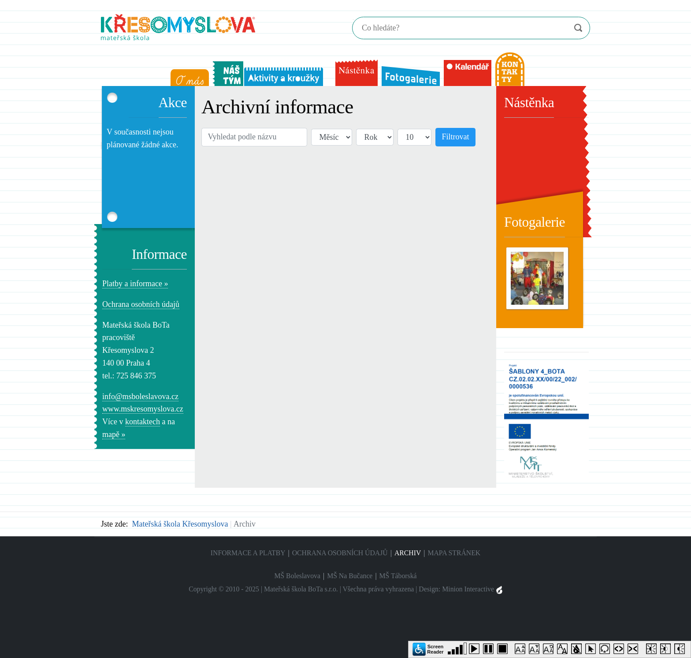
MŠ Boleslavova (297, 575)
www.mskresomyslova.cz (142, 408)
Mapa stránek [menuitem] (453, 553)
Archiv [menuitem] (407, 553)
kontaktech (142, 421)
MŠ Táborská (398, 575)
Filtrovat (455, 136)
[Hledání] (458, 28)
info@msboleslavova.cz (140, 396)
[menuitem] (188, 75)
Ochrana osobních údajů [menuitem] (340, 553)
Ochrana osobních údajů (140, 304)
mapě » (113, 434)
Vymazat (560, 28)
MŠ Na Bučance (349, 575)
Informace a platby (248, 553)
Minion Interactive (472, 589)
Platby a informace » (135, 283)
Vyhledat (578, 28)
